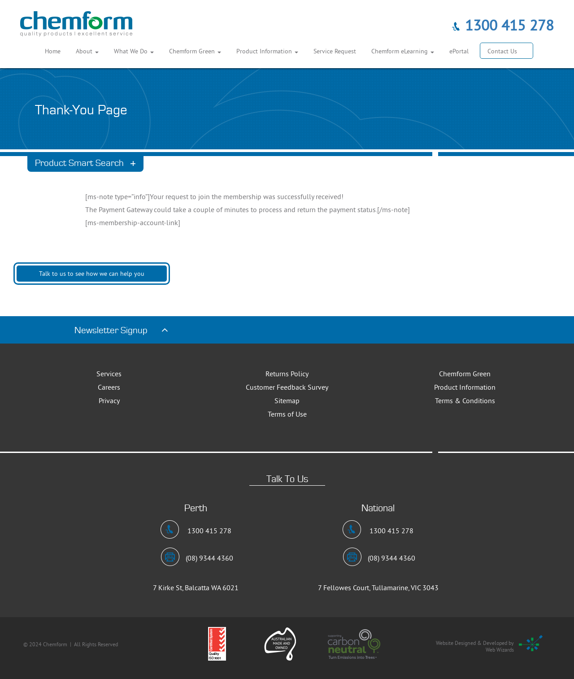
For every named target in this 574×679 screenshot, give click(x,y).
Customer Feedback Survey (287, 387)
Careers (109, 387)
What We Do (134, 51)
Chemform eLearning (402, 51)
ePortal (459, 51)
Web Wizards (500, 649)
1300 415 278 (509, 25)
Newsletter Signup (111, 330)
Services (109, 373)
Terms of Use (287, 413)
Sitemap (287, 400)
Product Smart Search (85, 163)
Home (53, 51)
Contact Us (506, 51)
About (87, 51)
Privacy (109, 400)
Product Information (267, 51)
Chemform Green (195, 51)
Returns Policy (287, 373)
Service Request (334, 51)
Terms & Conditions (465, 400)
